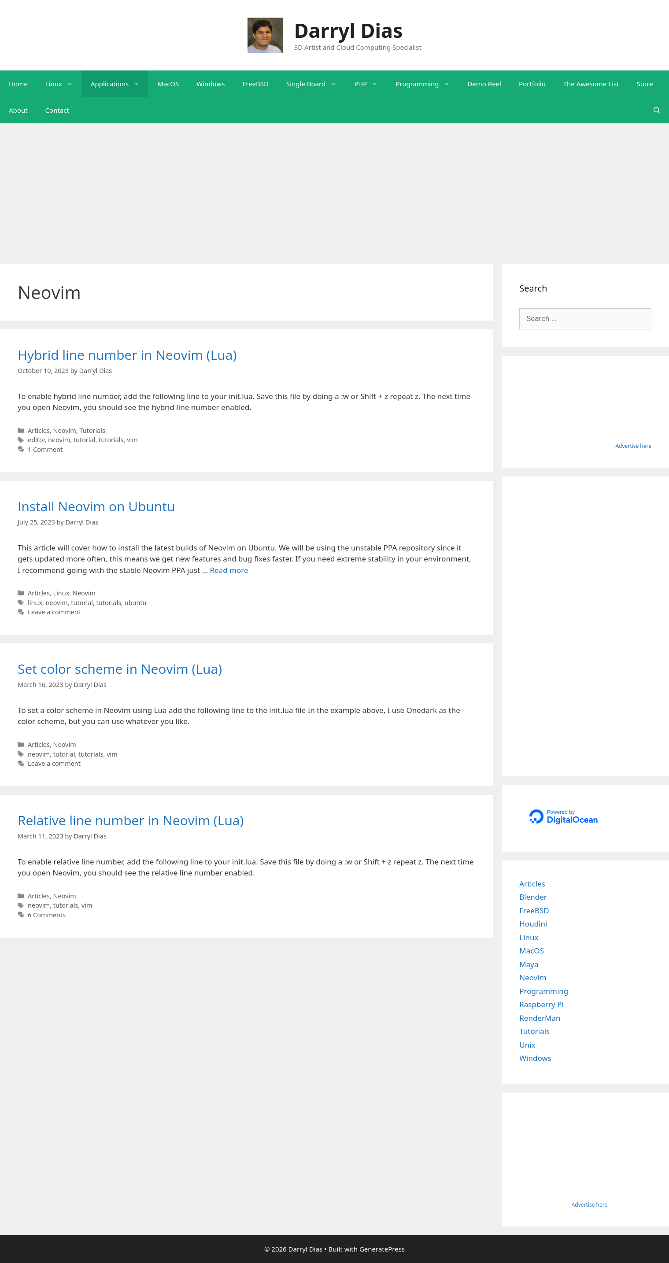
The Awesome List (591, 83)
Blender (533, 897)
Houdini (533, 924)
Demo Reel (484, 83)
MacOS (168, 83)
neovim (59, 440)
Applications (119, 83)
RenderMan (539, 1018)
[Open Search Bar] (657, 110)
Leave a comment (54, 612)
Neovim (64, 430)
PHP (370, 83)
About (18, 110)
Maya (528, 964)
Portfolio (532, 83)
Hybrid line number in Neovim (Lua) (127, 355)
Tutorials (92, 430)
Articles (39, 430)
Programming (426, 83)
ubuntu (136, 602)
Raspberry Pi (541, 1004)
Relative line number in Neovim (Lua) (131, 820)
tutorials (111, 440)
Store (645, 83)
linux (35, 602)
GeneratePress (382, 1249)
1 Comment (45, 449)
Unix (527, 1045)
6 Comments (47, 915)
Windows (210, 83)
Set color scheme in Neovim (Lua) (120, 669)
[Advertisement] (334, 189)
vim (132, 440)
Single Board (315, 83)
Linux (63, 83)
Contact (57, 110)
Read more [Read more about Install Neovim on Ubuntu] (229, 570)
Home (18, 83)
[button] (72, 83)
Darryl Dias (348, 30)
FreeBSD (255, 83)
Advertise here (633, 446)
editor (36, 440)
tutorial (85, 440)
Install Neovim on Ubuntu (96, 506)
